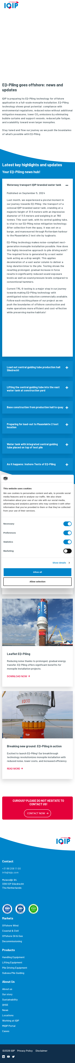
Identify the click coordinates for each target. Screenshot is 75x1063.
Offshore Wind (10, 925)
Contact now (36, 813)
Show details (59, 563)
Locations (8, 1015)
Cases (5, 1031)
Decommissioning (12, 941)
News (5, 1010)
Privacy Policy (25, 1050)
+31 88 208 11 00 (11, 868)
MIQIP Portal (8, 1025)
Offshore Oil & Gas (12, 936)
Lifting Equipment (12, 962)
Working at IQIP (10, 1020)
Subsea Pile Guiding (13, 972)
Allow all (37, 572)
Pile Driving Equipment (14, 967)
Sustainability (10, 999)
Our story (7, 994)
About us (7, 989)
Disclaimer (41, 1050)
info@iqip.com (10, 872)
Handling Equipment (13, 957)
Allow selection (37, 581)
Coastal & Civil (10, 930)
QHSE (5, 1004)
